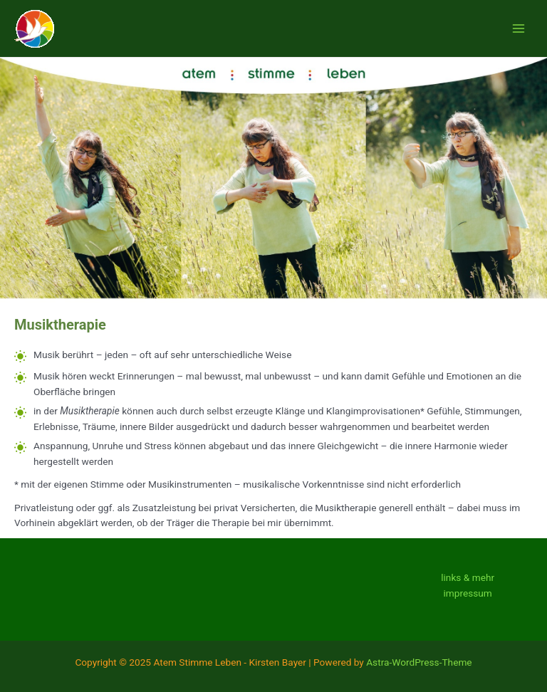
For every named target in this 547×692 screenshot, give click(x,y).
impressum (467, 593)
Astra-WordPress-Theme (419, 662)
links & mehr (467, 577)
